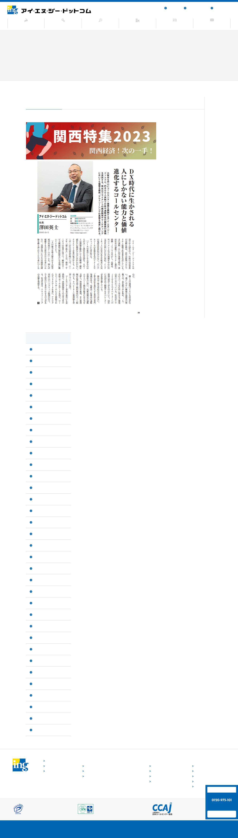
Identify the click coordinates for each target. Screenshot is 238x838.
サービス (63, 25)
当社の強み (26, 25)
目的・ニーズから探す (163, 781)
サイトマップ (221, 8)
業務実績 (199, 781)
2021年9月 (39, 534)
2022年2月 (39, 522)
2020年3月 (39, 649)
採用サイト (174, 8)
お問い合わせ (212, 25)
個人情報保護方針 (197, 8)
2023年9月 (39, 418)
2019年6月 (39, 695)
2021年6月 (39, 557)
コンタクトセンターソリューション (103, 766)
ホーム (30, 85)
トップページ (53, 760)
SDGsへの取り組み (204, 786)
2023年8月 (39, 430)
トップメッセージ (204, 766)
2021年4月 (39, 568)
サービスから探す (161, 771)
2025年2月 (39, 349)
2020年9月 (39, 614)
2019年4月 (39, 718)
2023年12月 (40, 395)
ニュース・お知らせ (175, 25)
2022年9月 (39, 499)
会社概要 (199, 771)
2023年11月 (40, 407)
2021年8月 (39, 545)
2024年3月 (39, 384)
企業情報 (137, 25)
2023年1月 (39, 476)
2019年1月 (39, 730)
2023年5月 (39, 453)
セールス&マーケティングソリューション (106, 771)
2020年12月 (40, 591)
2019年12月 (40, 672)
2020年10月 (40, 603)
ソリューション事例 (100, 25)
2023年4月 (39, 464)
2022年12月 (40, 488)
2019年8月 (39, 684)
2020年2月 (39, 661)
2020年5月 (39, 637)
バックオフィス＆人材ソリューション (104, 776)
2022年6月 (39, 511)
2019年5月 (39, 707)
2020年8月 (39, 626)
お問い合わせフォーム (222, 814)
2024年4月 (39, 372)
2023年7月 (39, 441)
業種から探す (158, 776)
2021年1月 (39, 580)
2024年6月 (39, 361)
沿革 (197, 776)
